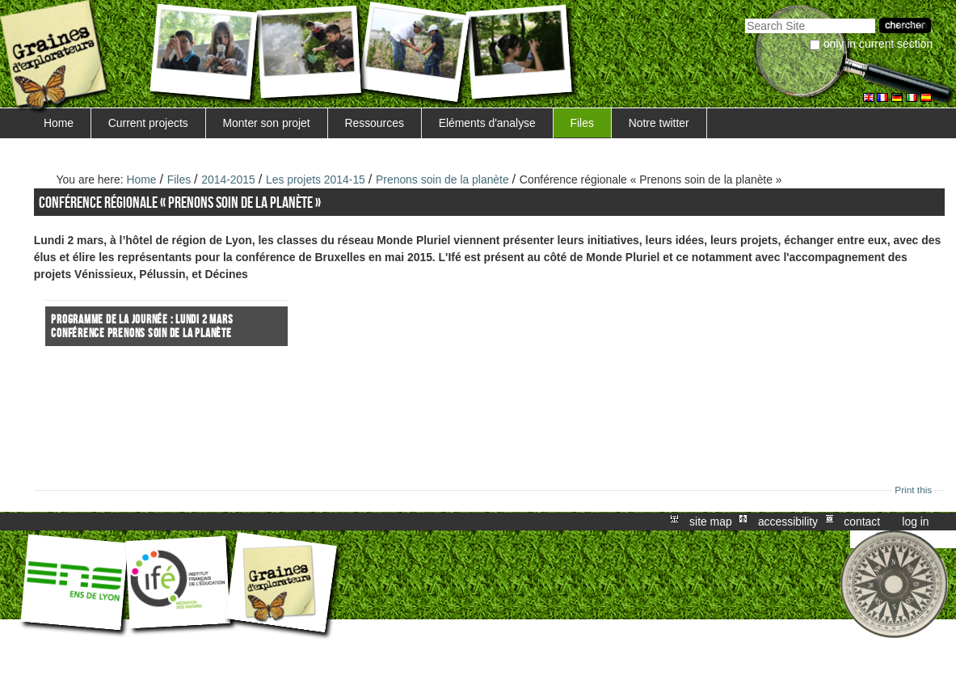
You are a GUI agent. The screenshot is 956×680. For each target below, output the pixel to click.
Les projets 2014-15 (315, 179)
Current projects (148, 122)
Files (582, 122)
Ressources (373, 122)
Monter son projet (266, 122)
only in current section (878, 43)
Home (59, 122)
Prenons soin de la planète (442, 179)
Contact (862, 521)
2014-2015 (228, 179)
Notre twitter (659, 122)
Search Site (744, 16)
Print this (913, 490)
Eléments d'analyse (487, 122)
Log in (915, 521)
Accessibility (788, 521)
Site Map (710, 521)
